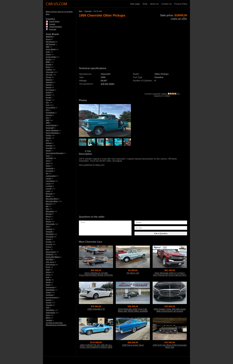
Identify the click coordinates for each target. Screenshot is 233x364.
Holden (48, 135)
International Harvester (55, 153)
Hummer (49, 145)
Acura (48, 39)
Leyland (49, 186)
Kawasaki (49, 168)
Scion (48, 275)
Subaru (48, 292)
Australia (51, 29)
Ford (47, 105)
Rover (48, 267)
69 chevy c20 (133, 273)
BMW (48, 62)
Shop (145, 4)
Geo (47, 118)
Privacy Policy (180, 4)
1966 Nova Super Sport (133, 345)
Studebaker (50, 290)
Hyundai (49, 148)
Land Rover (50, 181)
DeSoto (49, 92)
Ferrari (48, 100)
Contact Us (166, 4)
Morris (48, 216)
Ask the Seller (108, 84)
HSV (47, 140)
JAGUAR (49, 158)
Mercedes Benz (52, 199)
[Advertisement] (133, 41)
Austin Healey (51, 57)
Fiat (47, 102)
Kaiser (48, 166)
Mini (47, 209)
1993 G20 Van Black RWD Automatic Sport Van (170, 346)
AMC (47, 47)
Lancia (48, 178)
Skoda (48, 282)
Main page (135, 4)
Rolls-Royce (50, 264)
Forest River (50, 107)
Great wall (50, 128)
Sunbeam (49, 295)
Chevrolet (49, 72)
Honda (48, 138)
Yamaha (49, 320)
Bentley (49, 59)
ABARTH (49, 37)
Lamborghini (51, 176)
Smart (48, 285)
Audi (47, 52)
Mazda (48, 196)
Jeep (47, 163)
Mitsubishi (50, 211)
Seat (47, 277)
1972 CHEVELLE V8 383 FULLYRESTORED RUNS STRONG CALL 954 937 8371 (96, 275)
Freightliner (50, 112)
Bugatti (48, 64)
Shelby (48, 280)
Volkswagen (50, 313)
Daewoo (49, 80)
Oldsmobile (50, 224)
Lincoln (49, 188)
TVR (47, 307)
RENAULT (49, 254)
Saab (48, 269)
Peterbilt (49, 231)
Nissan (48, 221)
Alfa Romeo (50, 42)
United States (53, 21)
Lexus (48, 183)
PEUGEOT (50, 234)
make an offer (179, 18)
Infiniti (48, 150)
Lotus (48, 191)
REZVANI (49, 259)
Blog (47, 14)
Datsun (48, 87)
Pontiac (49, 242)
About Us (154, 4)
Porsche (49, 244)
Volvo (48, 315)
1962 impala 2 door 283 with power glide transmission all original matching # (170, 311)
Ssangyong (50, 287)
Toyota (48, 302)
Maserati (49, 194)
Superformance (52, 297)
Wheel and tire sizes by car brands (59, 12)
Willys (48, 318)
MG (47, 206)
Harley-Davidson (52, 133)
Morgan (49, 214)
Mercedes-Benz (52, 201)
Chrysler (49, 75)
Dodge (48, 95)
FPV (47, 110)
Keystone (49, 171)
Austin (48, 54)
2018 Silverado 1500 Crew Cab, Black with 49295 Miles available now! (133, 311)
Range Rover (51, 252)
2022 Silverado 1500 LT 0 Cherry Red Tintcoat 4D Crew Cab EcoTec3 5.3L (169, 275)
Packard (49, 229)
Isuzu (48, 156)
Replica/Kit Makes (53, 257)
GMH (48, 123)
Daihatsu (49, 82)
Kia (47, 173)
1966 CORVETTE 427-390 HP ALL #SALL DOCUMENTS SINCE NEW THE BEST (96, 347)
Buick (48, 67)
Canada (50, 24)
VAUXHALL (50, 310)
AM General (50, 44)
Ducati (48, 97)
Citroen (49, 77)
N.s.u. (48, 219)
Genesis (49, 115)
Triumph (49, 305)
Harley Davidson (52, 130)
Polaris (48, 239)
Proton (48, 247)
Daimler (49, 85)
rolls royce (50, 262)
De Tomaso (50, 90)
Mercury (49, 204)
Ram (47, 249)
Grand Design (51, 125)
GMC (48, 120)
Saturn (48, 272)
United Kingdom (54, 27)
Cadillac (49, 69)
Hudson (49, 143)
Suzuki (48, 300)
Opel (47, 226)
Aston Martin (51, 49)
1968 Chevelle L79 (96, 309)
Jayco (48, 161)
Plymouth (49, 237)
